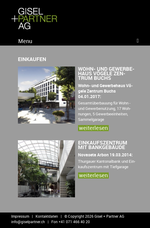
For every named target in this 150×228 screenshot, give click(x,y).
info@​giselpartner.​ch (28, 221)
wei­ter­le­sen (93, 127)
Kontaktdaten (47, 216)
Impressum (20, 216)
